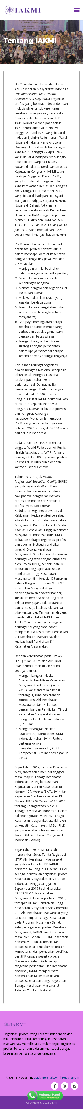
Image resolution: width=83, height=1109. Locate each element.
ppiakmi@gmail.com (46, 1077)
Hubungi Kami (71, 1077)
